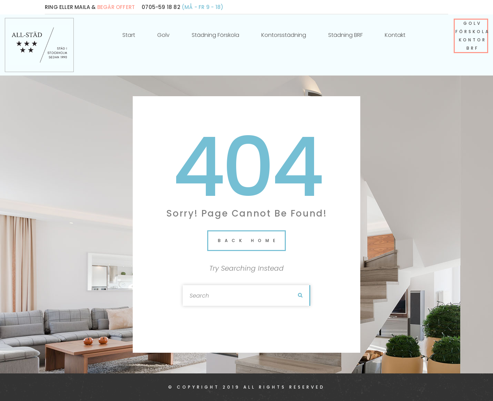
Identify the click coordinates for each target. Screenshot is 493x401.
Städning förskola (215, 35)
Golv (163, 35)
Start (128, 35)
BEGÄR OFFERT (116, 7)
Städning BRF (345, 35)
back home (248, 240)
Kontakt (395, 35)
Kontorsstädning (283, 35)
